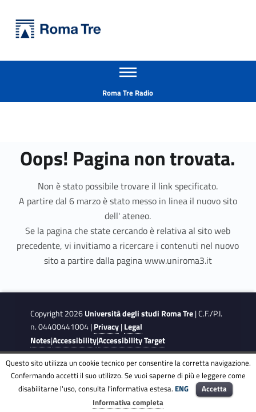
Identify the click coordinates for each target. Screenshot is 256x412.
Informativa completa (128, 402)
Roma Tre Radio (127, 92)
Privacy (106, 326)
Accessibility (75, 340)
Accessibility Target (131, 340)
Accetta (214, 388)
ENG (182, 388)
